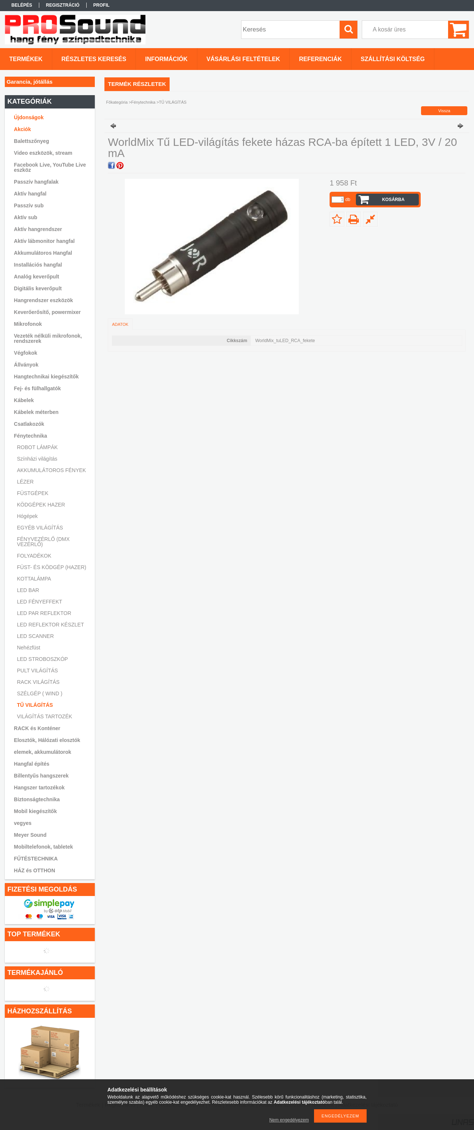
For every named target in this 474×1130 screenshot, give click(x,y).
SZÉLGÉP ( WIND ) (40, 693)
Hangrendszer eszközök (43, 300)
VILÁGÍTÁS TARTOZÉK (44, 716)
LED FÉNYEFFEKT (39, 602)
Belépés (21, 5)
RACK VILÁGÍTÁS (38, 682)
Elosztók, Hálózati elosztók (47, 740)
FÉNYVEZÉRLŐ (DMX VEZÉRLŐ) (43, 541)
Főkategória (117, 102)
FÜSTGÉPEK (33, 493)
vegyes (22, 823)
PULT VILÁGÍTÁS (37, 670)
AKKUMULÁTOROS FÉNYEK (51, 470)
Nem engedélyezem (289, 1120)
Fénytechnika (143, 102)
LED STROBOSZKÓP (42, 659)
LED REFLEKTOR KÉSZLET (50, 625)
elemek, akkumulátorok (42, 752)
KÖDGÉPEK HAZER (41, 505)
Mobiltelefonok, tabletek (43, 847)
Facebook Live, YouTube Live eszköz (50, 167)
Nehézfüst (28, 648)
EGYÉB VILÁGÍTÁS (40, 528)
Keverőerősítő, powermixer (47, 312)
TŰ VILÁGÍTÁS (35, 705)
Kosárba (393, 199)
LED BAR (28, 590)
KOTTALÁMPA (34, 579)
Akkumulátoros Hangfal (43, 253)
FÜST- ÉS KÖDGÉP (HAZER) (51, 567)
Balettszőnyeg (31, 141)
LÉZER (25, 482)
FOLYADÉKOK (34, 556)
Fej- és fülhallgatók (37, 388)
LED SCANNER (35, 636)
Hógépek (27, 516)
